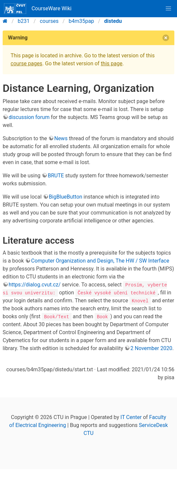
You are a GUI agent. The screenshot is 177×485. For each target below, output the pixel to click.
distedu (113, 21)
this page (111, 63)
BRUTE (56, 175)
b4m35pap (81, 21)
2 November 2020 (151, 348)
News (60, 138)
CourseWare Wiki (37, 8)
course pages (26, 63)
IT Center (131, 417)
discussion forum (29, 117)
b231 (24, 21)
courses (49, 21)
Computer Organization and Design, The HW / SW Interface (100, 261)
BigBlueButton (65, 197)
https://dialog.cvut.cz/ (35, 284)
